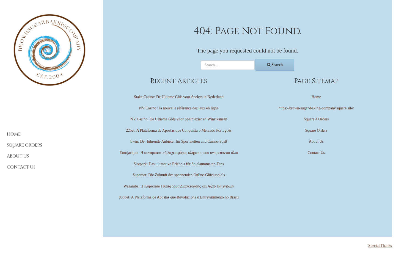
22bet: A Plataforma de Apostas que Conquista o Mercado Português (179, 130)
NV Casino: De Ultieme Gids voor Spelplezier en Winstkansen (178, 119)
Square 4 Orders (316, 119)
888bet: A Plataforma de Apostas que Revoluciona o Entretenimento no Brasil (179, 197)
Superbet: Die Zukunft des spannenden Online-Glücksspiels (179, 175)
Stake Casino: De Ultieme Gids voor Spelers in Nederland (179, 97)
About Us (18, 156)
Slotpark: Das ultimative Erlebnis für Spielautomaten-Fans (179, 164)
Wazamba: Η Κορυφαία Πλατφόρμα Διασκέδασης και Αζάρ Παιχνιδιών (178, 186)
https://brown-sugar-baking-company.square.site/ (316, 108)
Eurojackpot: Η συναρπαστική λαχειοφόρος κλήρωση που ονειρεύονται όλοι (179, 153)
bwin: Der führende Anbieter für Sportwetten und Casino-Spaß (178, 141)
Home (14, 134)
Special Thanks (380, 246)
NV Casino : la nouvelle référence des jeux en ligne (179, 108)
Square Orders (24, 145)
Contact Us (21, 167)
